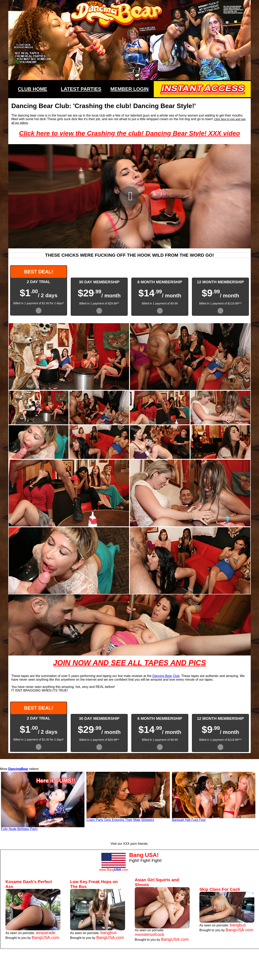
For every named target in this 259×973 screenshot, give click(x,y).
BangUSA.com (45, 937)
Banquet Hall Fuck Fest (188, 820)
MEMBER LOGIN (129, 89)
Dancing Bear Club (165, 676)
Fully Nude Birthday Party (19, 829)
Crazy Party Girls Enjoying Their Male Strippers (120, 820)
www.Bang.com (113, 869)
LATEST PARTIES (81, 89)
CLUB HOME (32, 89)
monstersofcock (149, 934)
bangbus (108, 932)
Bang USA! (144, 855)
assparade (45, 932)
